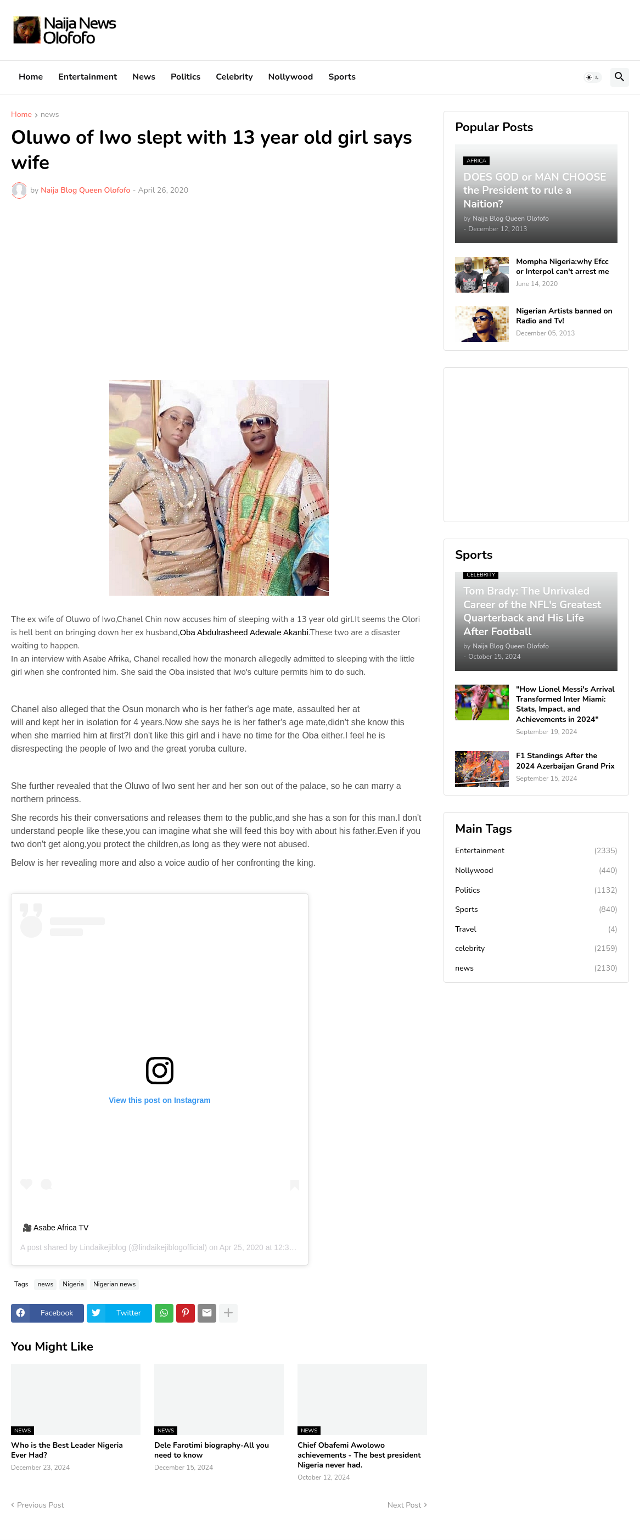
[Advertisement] (219, 289)
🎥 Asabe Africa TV (55, 1227)
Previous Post (40, 1505)
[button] (592, 77)
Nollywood (290, 77)
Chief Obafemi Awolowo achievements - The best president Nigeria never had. (359, 1455)
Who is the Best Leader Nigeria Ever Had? (67, 1450)
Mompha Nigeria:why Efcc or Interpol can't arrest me (562, 267)
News (143, 77)
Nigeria (73, 1284)
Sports (342, 77)
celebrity (536, 948)
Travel (536, 929)
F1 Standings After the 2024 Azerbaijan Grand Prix (565, 761)
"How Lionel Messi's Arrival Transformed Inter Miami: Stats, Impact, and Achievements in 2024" (565, 705)
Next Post (405, 1505)
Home (31, 77)
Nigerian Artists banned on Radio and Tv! (564, 316)
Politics (185, 77)
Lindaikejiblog (103, 1247)
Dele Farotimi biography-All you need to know (211, 1450)
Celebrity (234, 77)
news (50, 115)
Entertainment (87, 77)
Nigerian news (114, 1284)
